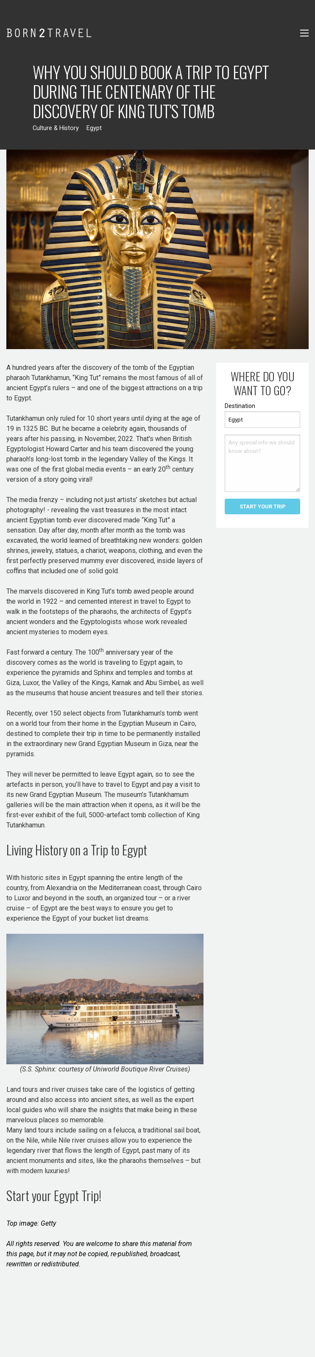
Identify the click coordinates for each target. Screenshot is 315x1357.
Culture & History (56, 128)
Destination (240, 405)
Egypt (94, 128)
